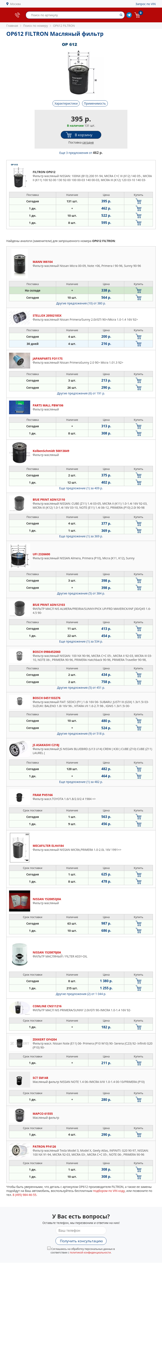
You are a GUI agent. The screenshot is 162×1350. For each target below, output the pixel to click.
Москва (15, 4)
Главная (12, 26)
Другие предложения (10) (81, 303)
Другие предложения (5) (81, 593)
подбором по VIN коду (109, 1191)
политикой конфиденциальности (90, 1252)
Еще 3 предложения (81, 153)
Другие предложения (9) (81, 733)
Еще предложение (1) (81, 488)
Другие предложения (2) (81, 994)
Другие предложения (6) (81, 393)
